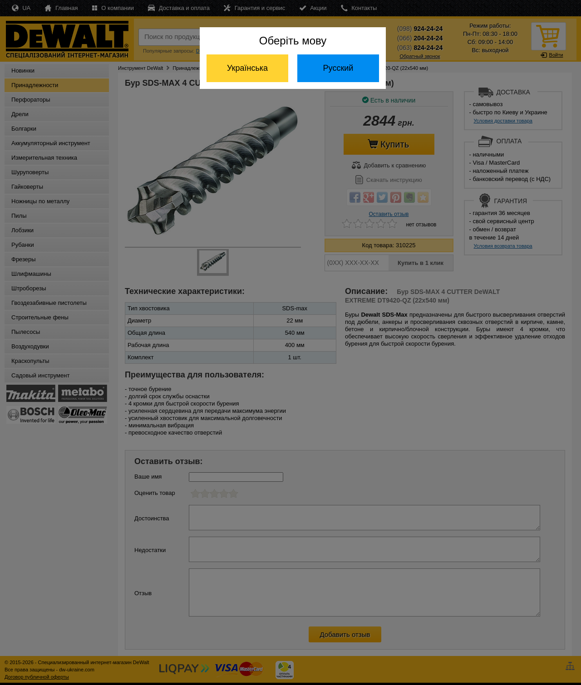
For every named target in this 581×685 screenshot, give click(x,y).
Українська (247, 68)
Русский (338, 68)
